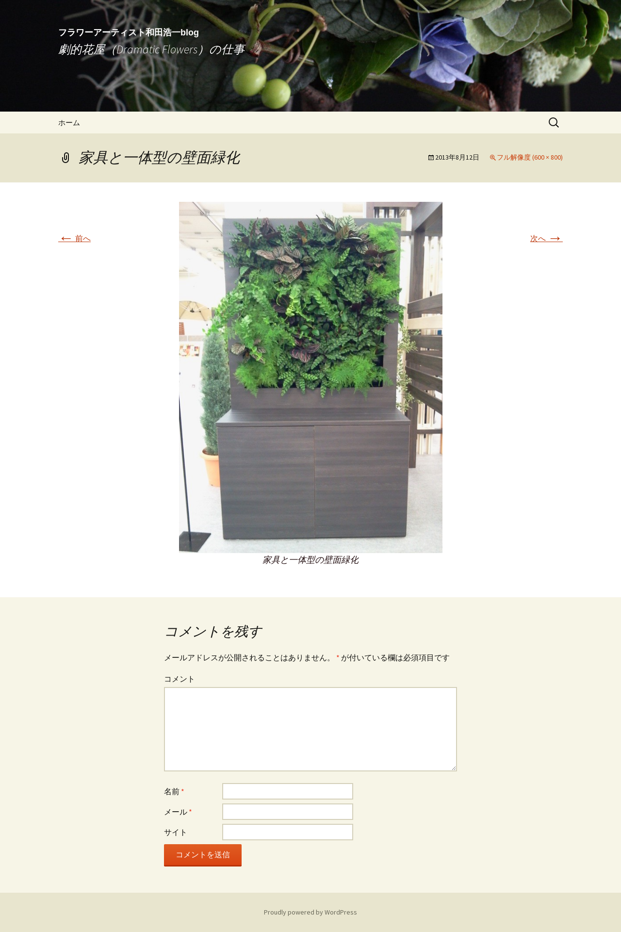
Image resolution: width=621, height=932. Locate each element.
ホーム (69, 122)
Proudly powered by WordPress (310, 912)
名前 (174, 791)
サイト (175, 832)
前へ (74, 238)
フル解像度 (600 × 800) (530, 157)
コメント (179, 679)
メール (178, 812)
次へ (546, 238)
